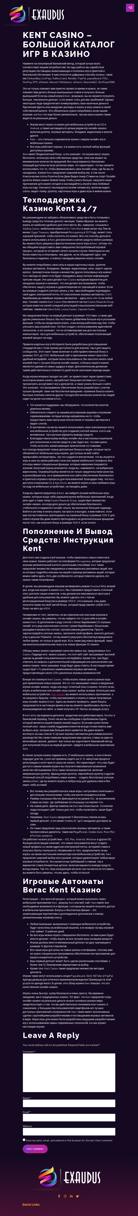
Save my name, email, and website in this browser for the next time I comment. (69, 1140)
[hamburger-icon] (130, 8)
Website (27, 1126)
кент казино (58, 694)
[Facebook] (59, 1196)
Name (27, 1098)
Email (26, 1112)
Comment (29, 1051)
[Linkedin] (71, 1196)
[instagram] (65, 1196)
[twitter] (77, 1196)
